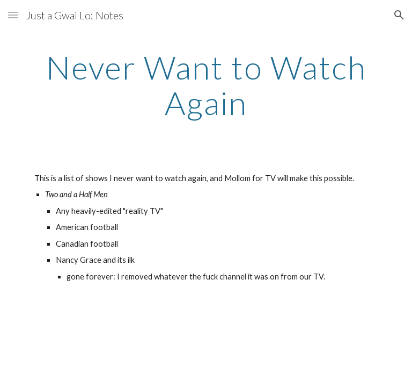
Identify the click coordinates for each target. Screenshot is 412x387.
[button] (13, 15)
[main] (205, 85)
